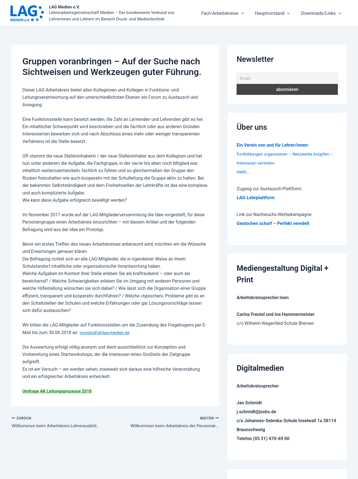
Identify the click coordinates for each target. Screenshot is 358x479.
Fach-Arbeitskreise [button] (243, 13)
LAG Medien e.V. (64, 7)
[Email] (287, 78)
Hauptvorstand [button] (285, 13)
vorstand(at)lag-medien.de (105, 333)
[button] (262, 13)
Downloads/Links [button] (325, 13)
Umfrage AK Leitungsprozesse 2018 (58, 391)
